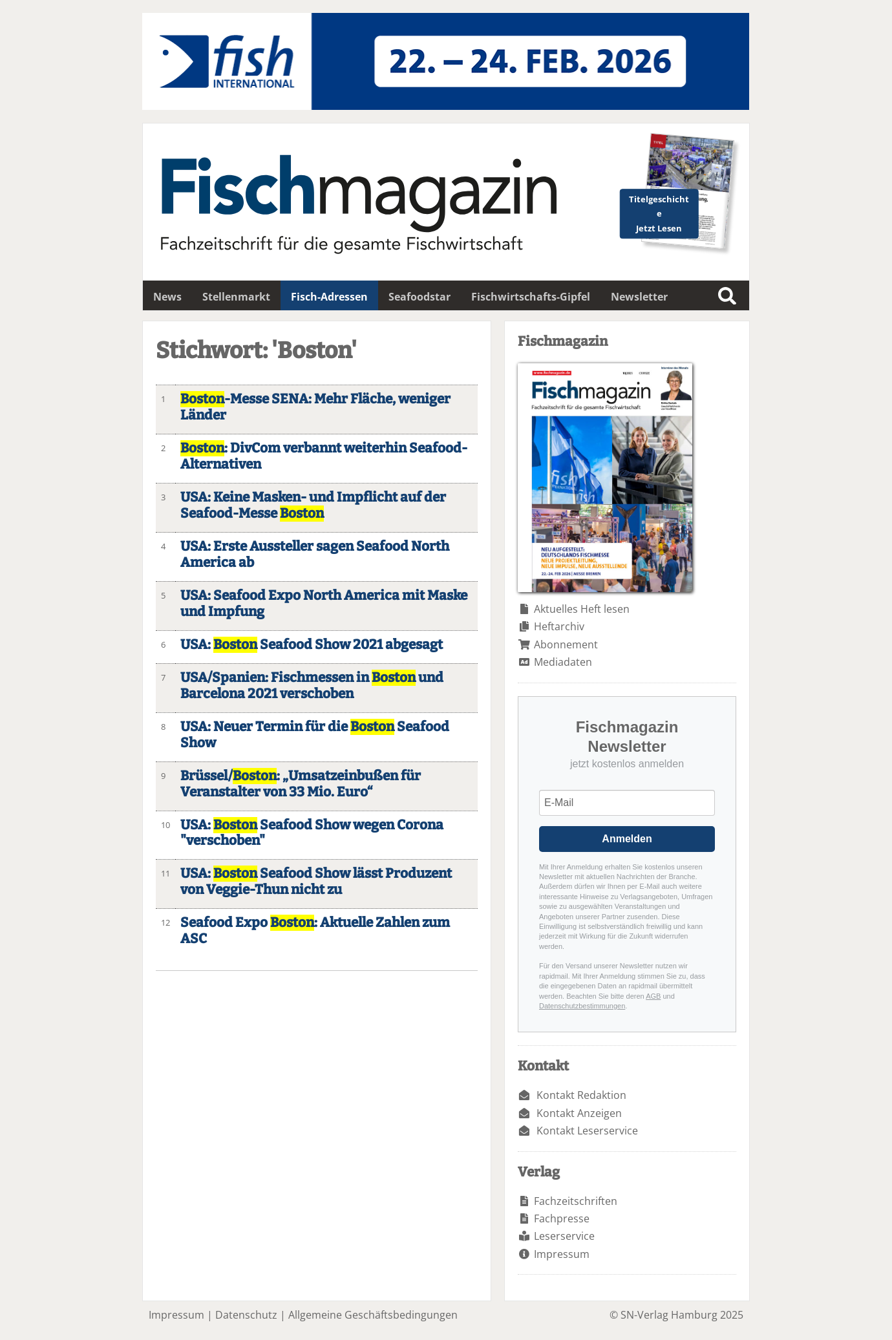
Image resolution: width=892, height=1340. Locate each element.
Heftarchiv (559, 626)
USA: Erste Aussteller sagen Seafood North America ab (314, 554)
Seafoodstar (419, 297)
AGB (653, 996)
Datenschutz (246, 1315)
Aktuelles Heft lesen (582, 609)
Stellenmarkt (236, 297)
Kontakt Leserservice (587, 1130)
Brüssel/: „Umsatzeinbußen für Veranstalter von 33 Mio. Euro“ (300, 784)
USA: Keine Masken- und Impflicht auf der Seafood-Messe (313, 505)
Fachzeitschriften (575, 1201)
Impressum (561, 1254)
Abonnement (566, 644)
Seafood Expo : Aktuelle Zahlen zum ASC (315, 931)
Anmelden (627, 838)
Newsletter (639, 297)
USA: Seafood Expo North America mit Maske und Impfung (323, 604)
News (167, 297)
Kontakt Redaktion (581, 1095)
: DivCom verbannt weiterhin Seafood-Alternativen (323, 456)
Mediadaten (563, 662)
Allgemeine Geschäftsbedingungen (373, 1315)
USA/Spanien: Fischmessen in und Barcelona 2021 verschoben (311, 686)
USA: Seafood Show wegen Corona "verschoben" (311, 833)
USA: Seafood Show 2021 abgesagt (311, 645)
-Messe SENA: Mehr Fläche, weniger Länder (315, 407)
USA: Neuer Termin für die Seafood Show (314, 735)
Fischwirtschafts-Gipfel (530, 297)
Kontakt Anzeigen (579, 1113)
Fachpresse (561, 1218)
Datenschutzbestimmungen (582, 1006)
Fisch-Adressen (329, 297)
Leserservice (564, 1236)
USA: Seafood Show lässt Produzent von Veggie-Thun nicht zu (316, 882)
